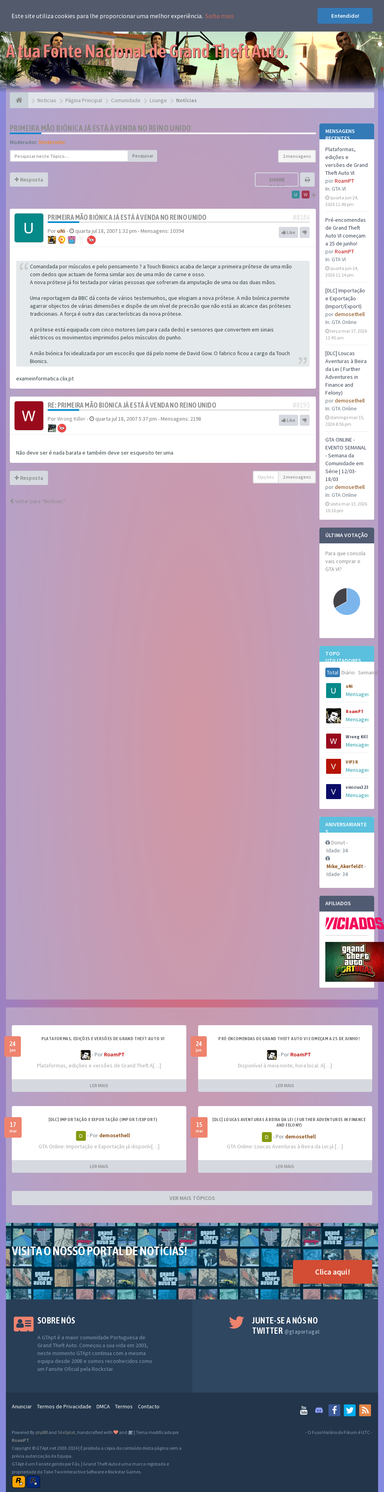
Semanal (368, 672)
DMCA (103, 1406)
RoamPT (344, 180)
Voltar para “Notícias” (37, 501)
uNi (349, 686)
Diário (348, 672)
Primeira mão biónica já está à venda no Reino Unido (100, 128)
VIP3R (352, 762)
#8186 (301, 217)
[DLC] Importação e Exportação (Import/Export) (345, 298)
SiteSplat (66, 1432)
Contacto (149, 1406)
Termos (124, 1406)
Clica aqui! (332, 1272)
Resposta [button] (29, 179)
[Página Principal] (19, 100)
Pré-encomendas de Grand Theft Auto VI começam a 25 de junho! (289, 1038)
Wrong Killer (359, 736)
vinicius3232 (358, 787)
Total (332, 672)
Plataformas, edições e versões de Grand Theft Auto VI (103, 1038)
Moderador (52, 142)
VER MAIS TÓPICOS (192, 1198)
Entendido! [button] (345, 15)
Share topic (277, 183)
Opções (266, 477)
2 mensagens (297, 156)
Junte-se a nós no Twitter (285, 1325)
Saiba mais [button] (219, 16)
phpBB (41, 1432)
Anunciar (22, 1406)
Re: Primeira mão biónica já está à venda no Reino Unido (132, 405)
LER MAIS (99, 1085)
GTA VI (339, 188)
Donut (338, 842)
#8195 (301, 405)
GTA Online (344, 322)
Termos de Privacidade (64, 1406)
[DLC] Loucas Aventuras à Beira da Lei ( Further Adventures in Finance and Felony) (288, 1122)
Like (288, 232)
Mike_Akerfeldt (344, 866)
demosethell (350, 314)
